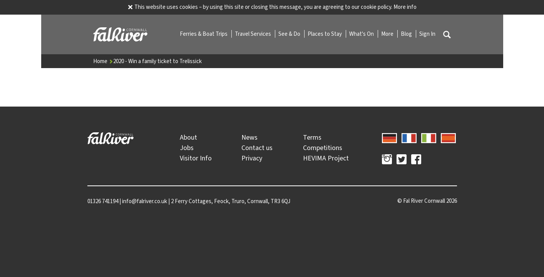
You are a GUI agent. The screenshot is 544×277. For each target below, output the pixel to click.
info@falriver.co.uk (144, 201)
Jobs (187, 147)
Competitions (322, 147)
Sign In (427, 34)
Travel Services (253, 34)
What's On (362, 34)
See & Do (289, 34)
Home (103, 61)
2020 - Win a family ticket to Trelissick (157, 61)
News (249, 137)
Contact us (257, 147)
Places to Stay (325, 34)
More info (405, 7)
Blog (407, 34)
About (188, 137)
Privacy (251, 158)
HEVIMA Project (326, 158)
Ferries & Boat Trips (204, 34)
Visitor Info (196, 158)
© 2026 (427, 201)
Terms (312, 137)
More (388, 34)
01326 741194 (102, 201)
